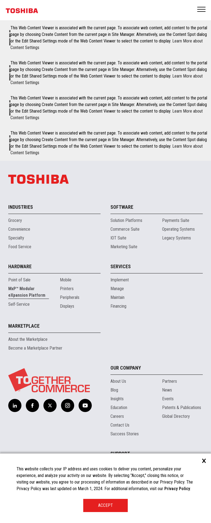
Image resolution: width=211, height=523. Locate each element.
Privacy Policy (177, 488)
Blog (114, 390)
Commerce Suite (125, 229)
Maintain (117, 297)
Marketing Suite (123, 246)
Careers (117, 416)
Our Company (125, 368)
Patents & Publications (181, 407)
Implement (119, 279)
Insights (117, 398)
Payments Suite (175, 220)
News (167, 390)
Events (168, 398)
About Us (118, 381)
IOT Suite (118, 238)
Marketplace (24, 326)
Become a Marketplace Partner (35, 348)
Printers (67, 288)
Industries (20, 207)
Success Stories (124, 433)
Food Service (19, 246)
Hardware (20, 266)
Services (120, 266)
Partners (169, 381)
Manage (117, 288)
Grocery (15, 220)
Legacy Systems (176, 238)
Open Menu (201, 10)
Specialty (16, 238)
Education (118, 407)
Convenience (19, 229)
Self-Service (19, 304)
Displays (67, 306)
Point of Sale (19, 279)
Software (121, 207)
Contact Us (119, 425)
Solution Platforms (126, 220)
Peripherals (69, 297)
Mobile (65, 279)
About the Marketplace (28, 339)
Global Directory (176, 416)
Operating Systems (178, 229)
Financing (118, 306)
